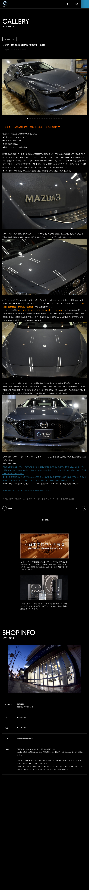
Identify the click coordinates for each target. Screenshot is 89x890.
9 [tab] (47, 118)
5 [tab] (37, 118)
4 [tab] (34, 118)
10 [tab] (49, 118)
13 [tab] (56, 118)
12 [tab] (54, 118)
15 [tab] (61, 118)
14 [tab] (59, 118)
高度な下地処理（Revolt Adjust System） (62, 234)
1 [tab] (27, 118)
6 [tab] (39, 118)
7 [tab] (42, 118)
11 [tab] (51, 118)
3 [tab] (32, 118)
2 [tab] (30, 118)
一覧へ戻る (44, 520)
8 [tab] (44, 118)
